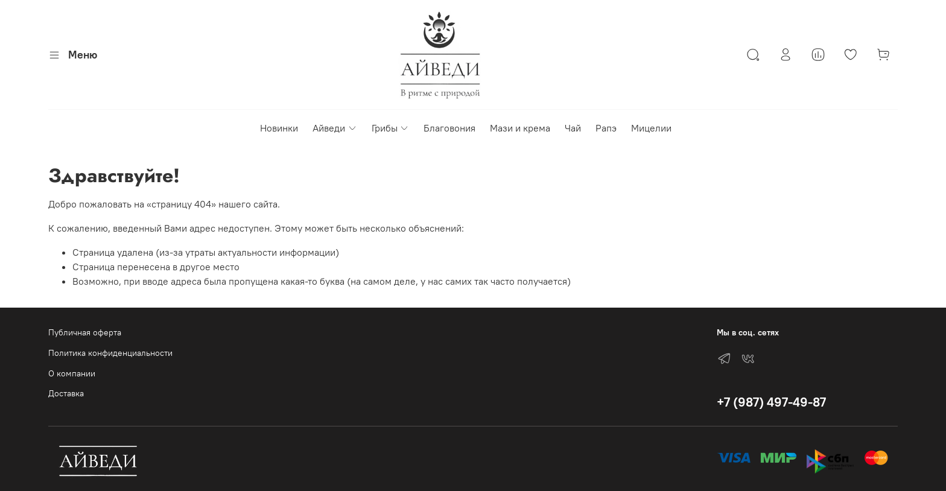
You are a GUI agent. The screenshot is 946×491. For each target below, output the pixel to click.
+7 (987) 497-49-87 (771, 402)
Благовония (449, 128)
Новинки (279, 128)
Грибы (390, 128)
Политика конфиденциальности (110, 352)
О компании (71, 373)
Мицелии (651, 128)
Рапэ (606, 128)
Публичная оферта (84, 332)
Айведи (335, 128)
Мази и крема (520, 128)
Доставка (66, 393)
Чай (573, 128)
